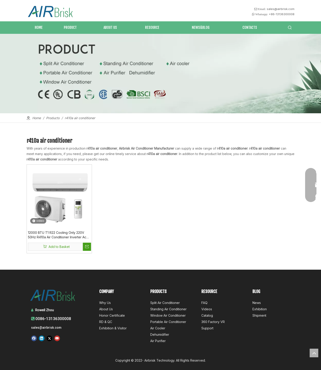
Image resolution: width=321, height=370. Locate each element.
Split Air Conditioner (165, 303)
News (256, 303)
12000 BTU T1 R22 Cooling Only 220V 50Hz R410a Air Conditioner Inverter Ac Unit (57, 235)
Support (207, 328)
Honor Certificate (112, 315)
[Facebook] (34, 338)
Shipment (259, 315)
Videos (206, 309)
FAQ (204, 303)
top (314, 353)
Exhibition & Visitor (113, 328)
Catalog (207, 315)
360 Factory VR (213, 322)
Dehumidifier (159, 334)
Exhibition (259, 309)
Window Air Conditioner (168, 315)
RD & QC (105, 322)
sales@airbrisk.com (280, 9)
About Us (106, 309)
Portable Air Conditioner (168, 322)
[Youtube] (57, 338)
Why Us (105, 303)
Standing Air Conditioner (168, 309)
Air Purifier (158, 341)
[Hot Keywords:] (289, 27)
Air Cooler (157, 328)
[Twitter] (49, 338)
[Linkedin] (41, 338)
